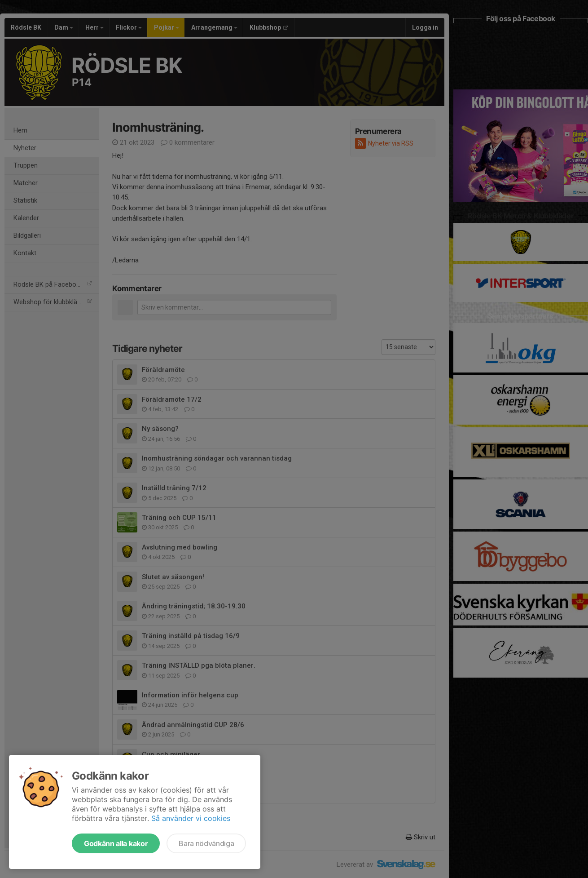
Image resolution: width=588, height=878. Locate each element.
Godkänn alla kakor (116, 843)
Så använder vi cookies (190, 818)
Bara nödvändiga (206, 843)
